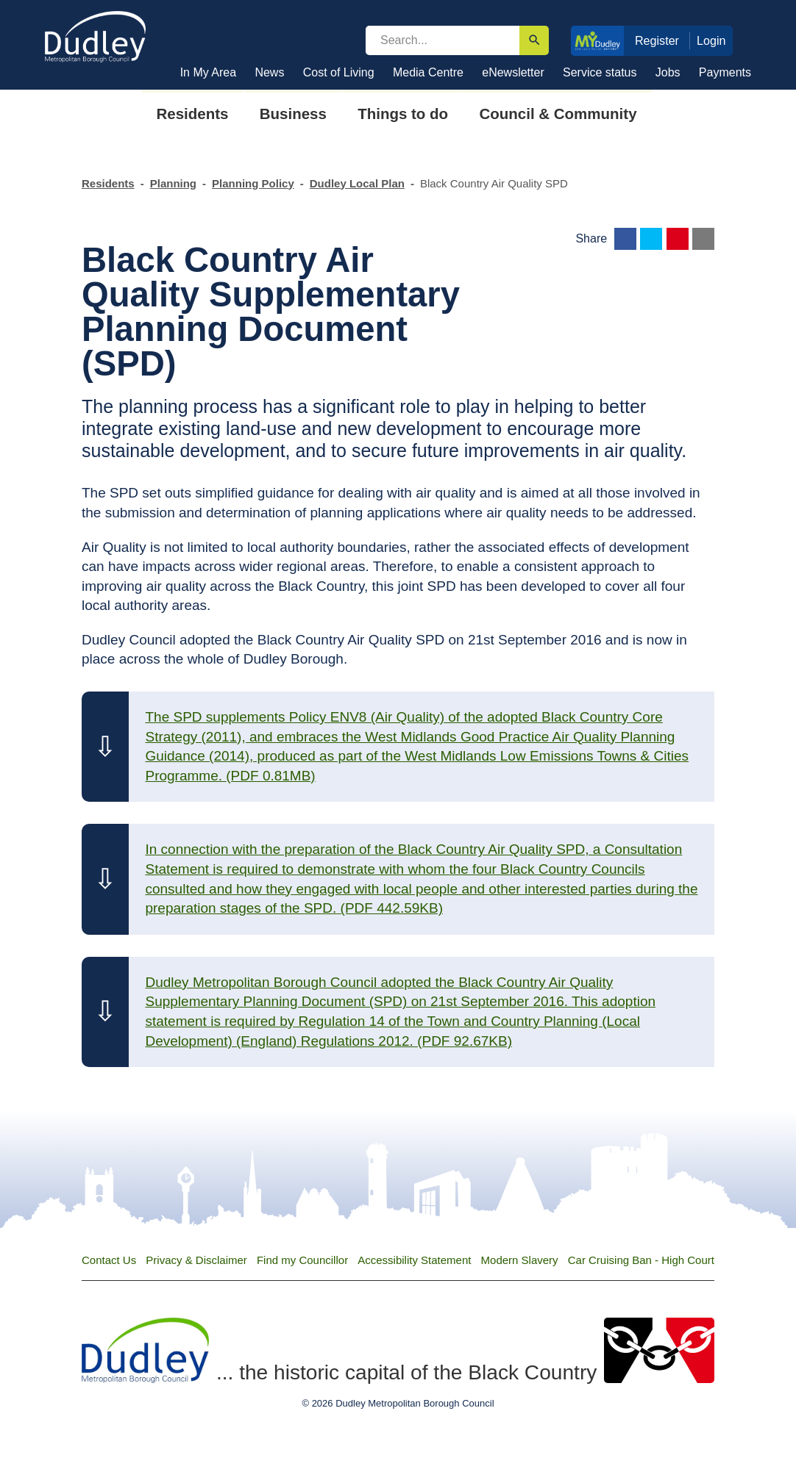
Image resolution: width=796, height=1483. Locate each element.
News (269, 72)
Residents (108, 183)
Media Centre (428, 72)
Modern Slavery (519, 1260)
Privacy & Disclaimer (196, 1260)
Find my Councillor (302, 1260)
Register (657, 40)
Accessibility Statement (414, 1260)
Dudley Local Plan (357, 183)
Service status (599, 72)
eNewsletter (513, 72)
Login (711, 40)
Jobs (667, 72)
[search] (442, 40)
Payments (725, 72)
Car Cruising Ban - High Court (641, 1260)
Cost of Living (338, 72)
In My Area (208, 72)
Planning (173, 183)
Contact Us (109, 1260)
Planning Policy (253, 183)
